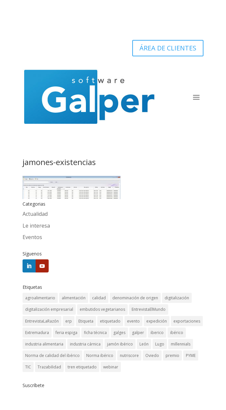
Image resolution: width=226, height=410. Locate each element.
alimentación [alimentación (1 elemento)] (74, 298)
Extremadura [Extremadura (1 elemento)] (37, 332)
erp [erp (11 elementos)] (68, 321)
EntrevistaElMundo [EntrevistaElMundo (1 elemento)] (149, 309)
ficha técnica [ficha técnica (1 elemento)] (95, 332)
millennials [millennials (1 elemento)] (180, 344)
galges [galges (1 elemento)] (119, 332)
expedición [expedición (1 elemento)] (156, 321)
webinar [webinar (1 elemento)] (110, 367)
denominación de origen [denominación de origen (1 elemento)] (135, 298)
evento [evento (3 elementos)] (133, 321)
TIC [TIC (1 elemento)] (28, 367)
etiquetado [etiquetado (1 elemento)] (110, 321)
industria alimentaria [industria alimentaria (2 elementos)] (44, 344)
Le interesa (36, 225)
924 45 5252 (178, 22)
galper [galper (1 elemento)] (138, 332)
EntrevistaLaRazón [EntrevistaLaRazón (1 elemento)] (42, 321)
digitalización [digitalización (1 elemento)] (177, 298)
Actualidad (35, 213)
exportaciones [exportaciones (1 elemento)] (186, 321)
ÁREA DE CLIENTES (167, 48)
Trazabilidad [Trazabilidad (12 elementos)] (49, 367)
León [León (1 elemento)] (144, 344)
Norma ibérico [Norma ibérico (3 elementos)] (99, 355)
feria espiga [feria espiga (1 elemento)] (66, 332)
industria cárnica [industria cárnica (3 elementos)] (85, 344)
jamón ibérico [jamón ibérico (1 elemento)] (120, 344)
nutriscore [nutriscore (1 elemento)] (129, 355)
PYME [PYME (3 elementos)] (191, 355)
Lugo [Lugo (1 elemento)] (159, 344)
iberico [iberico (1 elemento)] (157, 332)
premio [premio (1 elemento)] (172, 355)
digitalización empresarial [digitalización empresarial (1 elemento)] (49, 309)
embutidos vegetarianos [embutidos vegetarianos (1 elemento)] (102, 309)
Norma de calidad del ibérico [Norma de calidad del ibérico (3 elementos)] (52, 355)
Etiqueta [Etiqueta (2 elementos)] (85, 321)
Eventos (32, 237)
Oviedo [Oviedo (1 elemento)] (152, 355)
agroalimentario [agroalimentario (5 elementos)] (40, 298)
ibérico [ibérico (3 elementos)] (176, 332)
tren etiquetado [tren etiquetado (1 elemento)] (82, 367)
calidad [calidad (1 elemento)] (99, 298)
